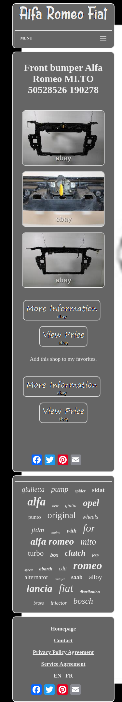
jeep (95, 555)
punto (34, 517)
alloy (95, 577)
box (54, 555)
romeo (87, 565)
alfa (36, 501)
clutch (75, 553)
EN (57, 676)
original (61, 515)
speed (28, 570)
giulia (70, 505)
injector (59, 603)
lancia (39, 588)
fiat (66, 588)
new (55, 505)
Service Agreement (63, 664)
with (71, 531)
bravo (39, 603)
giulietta (33, 489)
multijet (60, 579)
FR (69, 676)
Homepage (63, 629)
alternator (36, 577)
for (89, 528)
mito (88, 542)
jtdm (37, 530)
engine (55, 532)
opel (91, 503)
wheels (90, 517)
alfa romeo (52, 541)
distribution (90, 591)
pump (59, 489)
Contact (63, 640)
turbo (36, 553)
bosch (83, 601)
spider (80, 490)
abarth (45, 568)
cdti (63, 568)
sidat (98, 490)
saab (77, 577)
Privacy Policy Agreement (63, 652)
